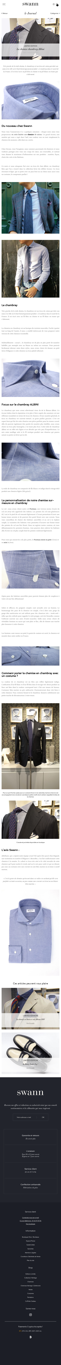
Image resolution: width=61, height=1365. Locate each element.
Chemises (30, 1282)
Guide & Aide (30, 1245)
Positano (33, 509)
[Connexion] (53, 4)
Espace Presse (30, 1241)
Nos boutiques (30, 1224)
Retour (5, 13)
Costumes (30, 1293)
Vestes (30, 1289)
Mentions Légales (30, 1253)
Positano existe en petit (42, 540)
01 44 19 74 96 (30, 1172)
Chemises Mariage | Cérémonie (30, 1286)
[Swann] (30, 4)
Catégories (54, 13)
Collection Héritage (30, 1278)
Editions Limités (31, 1274)
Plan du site (30, 1260)
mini (5, 542)
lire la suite (30, 1023)
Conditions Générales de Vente (30, 1256)
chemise (31, 135)
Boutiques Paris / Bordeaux (30, 1237)
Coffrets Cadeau (30, 1301)
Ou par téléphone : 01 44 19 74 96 (30, 1221)
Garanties (30, 1249)
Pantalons (30, 1297)
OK (43, 1117)
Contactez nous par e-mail (30, 1218)
